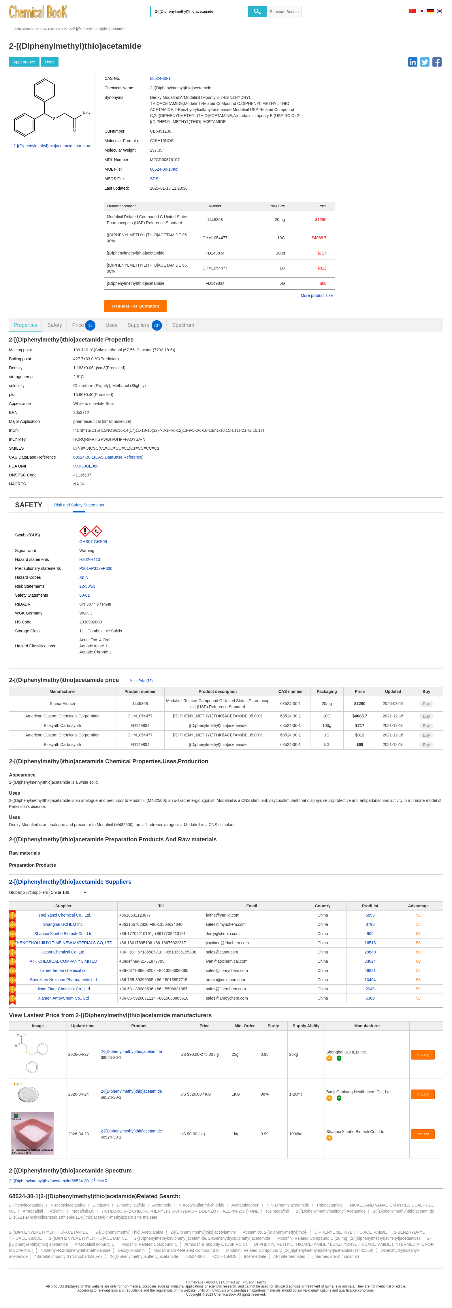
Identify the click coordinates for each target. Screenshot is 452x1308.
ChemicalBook (22, 29)
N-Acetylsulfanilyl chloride (201, 1205)
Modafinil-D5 (82, 1211)
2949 (370, 989)
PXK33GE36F (86, 466)
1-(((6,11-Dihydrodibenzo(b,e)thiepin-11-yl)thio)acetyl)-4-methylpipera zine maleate (83, 1217)
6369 (370, 998)
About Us (213, 1282)
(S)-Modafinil (277, 1211)
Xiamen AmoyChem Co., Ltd (63, 998)
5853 (370, 915)
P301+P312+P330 (95, 568)
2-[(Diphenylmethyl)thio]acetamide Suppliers (70, 882)
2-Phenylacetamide (26, 1205)
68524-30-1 (160, 78)
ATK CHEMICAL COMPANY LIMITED (63, 961)
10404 (370, 979)
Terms (261, 1282)
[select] (68, 892)
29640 (370, 952)
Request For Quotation (135, 306)
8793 (370, 924)
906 (370, 933)
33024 (370, 961)
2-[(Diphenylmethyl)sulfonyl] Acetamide (331, 1211)
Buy (426, 704)
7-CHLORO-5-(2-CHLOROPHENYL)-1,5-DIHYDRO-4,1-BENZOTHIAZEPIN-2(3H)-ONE (180, 1211)
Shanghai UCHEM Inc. (63, 924)
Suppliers (144, 325)
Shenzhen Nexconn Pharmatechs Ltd (63, 979)
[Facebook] (437, 62)
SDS (154, 178)
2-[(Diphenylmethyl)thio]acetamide (131, 1051)
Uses (49, 62)
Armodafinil (33, 1211)
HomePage (194, 1282)
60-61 (84, 595)
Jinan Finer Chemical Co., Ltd (63, 989)
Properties (25, 325)
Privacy (248, 1282)
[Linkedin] (412, 62)
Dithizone (101, 1205)
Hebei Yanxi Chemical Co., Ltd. (63, 915)
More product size (317, 295)
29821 (370, 970)
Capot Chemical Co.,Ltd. (64, 952)
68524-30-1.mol (164, 169)
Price (83, 325)
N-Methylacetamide (68, 1205)
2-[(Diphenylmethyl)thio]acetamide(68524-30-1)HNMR (58, 1181)
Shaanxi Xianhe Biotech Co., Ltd (63, 933)
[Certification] (339, 1058)
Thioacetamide (329, 1205)
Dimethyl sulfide (131, 1205)
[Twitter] (425, 62)
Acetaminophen (245, 1205)
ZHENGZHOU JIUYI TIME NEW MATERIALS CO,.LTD (63, 943)
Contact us (231, 1282)
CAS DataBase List (53, 29)
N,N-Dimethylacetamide (288, 1205)
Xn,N (83, 577)
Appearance (24, 62)
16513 (370, 943)
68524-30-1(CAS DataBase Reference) (108, 457)
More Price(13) (141, 681)
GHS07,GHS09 (93, 541)
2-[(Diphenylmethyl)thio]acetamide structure (52, 146)
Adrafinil (57, 1211)
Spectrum (183, 325)
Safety (54, 325)
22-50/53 (87, 586)
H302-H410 (89, 559)
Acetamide (161, 1205)
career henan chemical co (63, 970)
